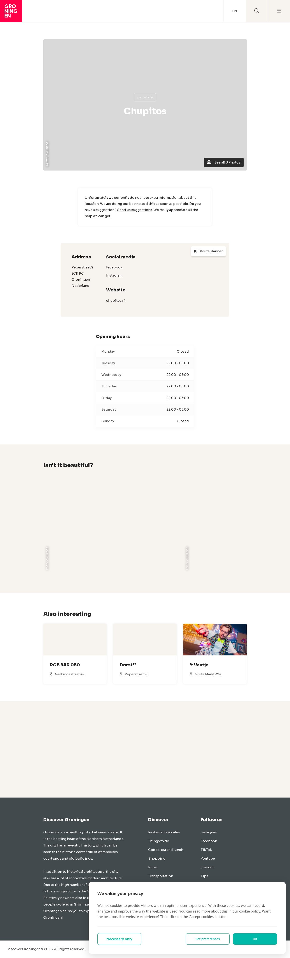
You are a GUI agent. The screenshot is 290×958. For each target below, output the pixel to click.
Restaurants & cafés (164, 832)
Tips (204, 876)
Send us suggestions (134, 210)
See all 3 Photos (223, 162)
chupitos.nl (115, 300)
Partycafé (145, 97)
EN (234, 11)
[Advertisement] (145, 749)
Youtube (208, 858)
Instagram (114, 275)
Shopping (156, 858)
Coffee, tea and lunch (165, 850)
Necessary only (119, 939)
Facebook (114, 267)
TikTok (206, 850)
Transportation (160, 876)
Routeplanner (208, 251)
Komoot (207, 867)
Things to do (158, 841)
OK (255, 939)
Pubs (152, 867)
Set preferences (207, 939)
